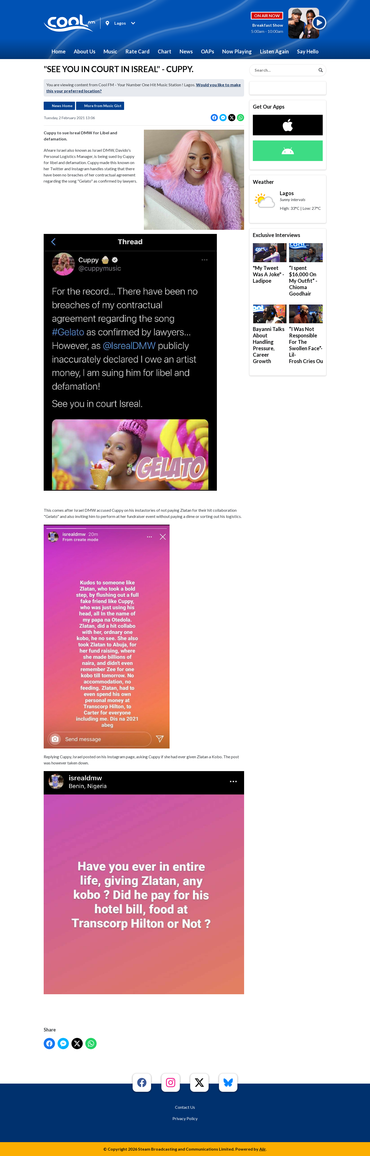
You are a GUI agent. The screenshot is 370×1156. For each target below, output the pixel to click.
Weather (263, 182)
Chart (164, 51)
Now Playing (237, 51)
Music (110, 51)
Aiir (262, 1148)
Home (59, 51)
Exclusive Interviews (276, 235)
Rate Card (137, 51)
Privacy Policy (185, 1118)
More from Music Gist (103, 105)
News (186, 51)
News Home (62, 105)
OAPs (207, 51)
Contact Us (185, 1107)
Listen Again (274, 51)
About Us (84, 51)
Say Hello (308, 51)
